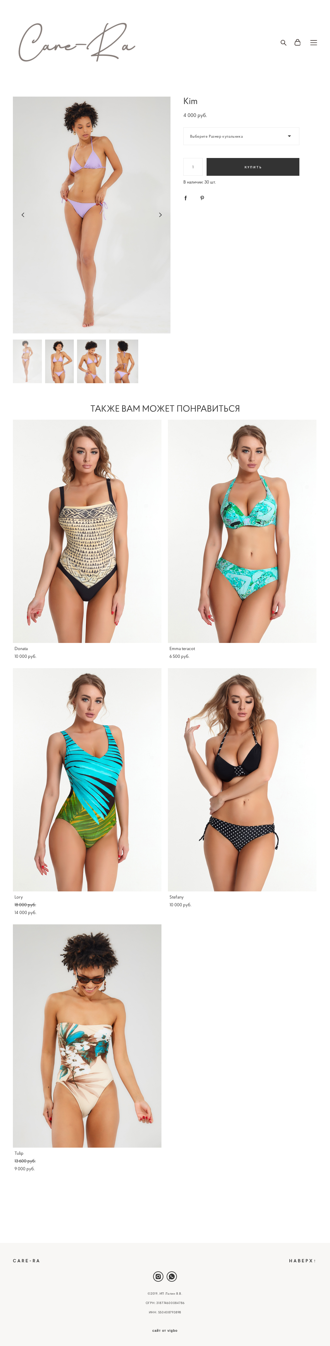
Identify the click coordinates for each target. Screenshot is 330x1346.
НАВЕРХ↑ (303, 1260)
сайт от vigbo (165, 1330)
